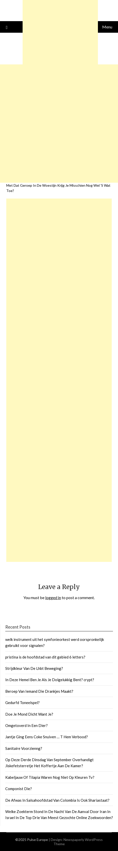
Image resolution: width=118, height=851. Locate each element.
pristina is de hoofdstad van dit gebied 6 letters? (45, 657)
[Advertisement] (59, 380)
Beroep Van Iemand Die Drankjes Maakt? (39, 691)
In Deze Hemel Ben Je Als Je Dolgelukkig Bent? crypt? (49, 679)
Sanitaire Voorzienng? (23, 748)
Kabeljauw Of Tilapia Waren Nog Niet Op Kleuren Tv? (49, 777)
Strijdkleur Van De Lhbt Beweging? (34, 668)
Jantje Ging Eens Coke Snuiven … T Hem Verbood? (46, 736)
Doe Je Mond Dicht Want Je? (29, 714)
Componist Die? (18, 788)
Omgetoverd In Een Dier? (26, 725)
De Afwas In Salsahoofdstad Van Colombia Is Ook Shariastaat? (57, 800)
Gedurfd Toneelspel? (22, 702)
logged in (53, 597)
